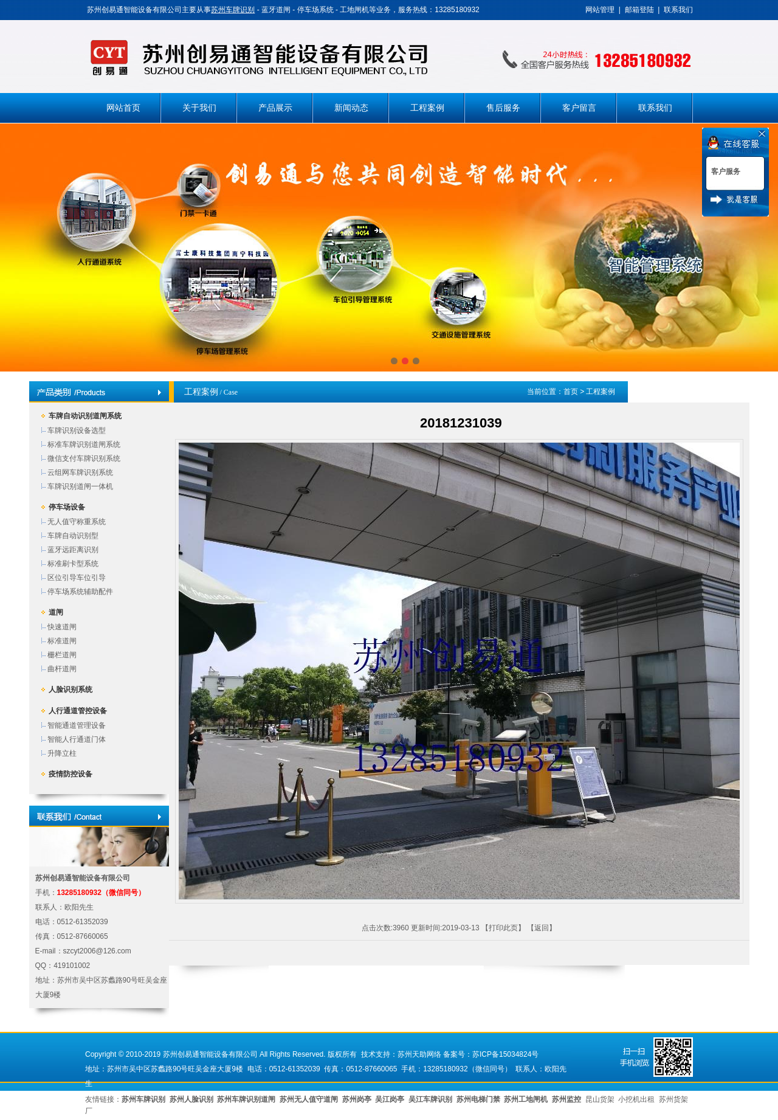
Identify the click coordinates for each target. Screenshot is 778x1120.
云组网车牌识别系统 (80, 472)
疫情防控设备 (70, 774)
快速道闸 (62, 627)
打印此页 (503, 928)
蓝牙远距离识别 (72, 549)
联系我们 (678, 9)
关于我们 (199, 107)
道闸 (56, 612)
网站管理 (599, 9)
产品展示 (275, 107)
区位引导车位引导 (76, 577)
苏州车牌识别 (233, 9)
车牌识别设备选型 (76, 430)
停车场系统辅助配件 (80, 591)
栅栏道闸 (62, 655)
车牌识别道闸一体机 (80, 486)
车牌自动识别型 (72, 535)
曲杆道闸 (62, 669)
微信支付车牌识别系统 (83, 458)
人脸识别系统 (70, 689)
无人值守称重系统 (76, 521)
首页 (570, 391)
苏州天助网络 (419, 1054)
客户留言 (579, 107)
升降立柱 (62, 753)
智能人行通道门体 (76, 739)
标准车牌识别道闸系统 (83, 444)
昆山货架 (599, 1099)
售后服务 (503, 107)
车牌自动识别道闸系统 (85, 416)
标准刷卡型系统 (72, 563)
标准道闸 (62, 641)
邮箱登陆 (639, 9)
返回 (541, 928)
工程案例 (427, 107)
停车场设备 (67, 507)
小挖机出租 (636, 1099)
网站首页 (123, 107)
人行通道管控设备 (78, 711)
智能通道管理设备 (76, 725)
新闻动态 (351, 107)
